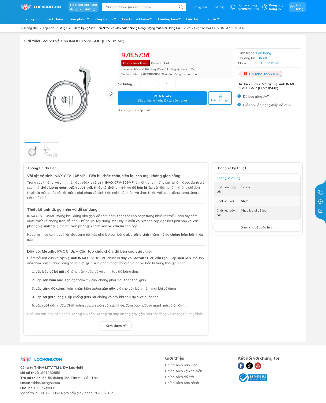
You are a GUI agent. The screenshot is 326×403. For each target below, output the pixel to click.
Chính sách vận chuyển (183, 371)
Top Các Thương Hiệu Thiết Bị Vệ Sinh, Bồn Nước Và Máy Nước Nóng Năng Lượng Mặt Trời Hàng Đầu (112, 28)
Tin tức (213, 19)
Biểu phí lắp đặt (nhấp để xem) (267, 105)
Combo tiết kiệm (138, 19)
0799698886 (151, 74)
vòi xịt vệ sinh (93, 182)
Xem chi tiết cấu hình (257, 227)
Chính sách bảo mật (181, 365)
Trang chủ (200, 7)
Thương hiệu (170, 19)
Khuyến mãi (107, 19)
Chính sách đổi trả (179, 377)
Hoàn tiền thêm (135, 63)
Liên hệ (192, 19)
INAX (82, 258)
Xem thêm (116, 326)
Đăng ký (275, 9)
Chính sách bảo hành (182, 383)
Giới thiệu (220, 7)
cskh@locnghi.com (45, 383)
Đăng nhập (277, 5)
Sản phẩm (80, 19)
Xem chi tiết (160, 63)
